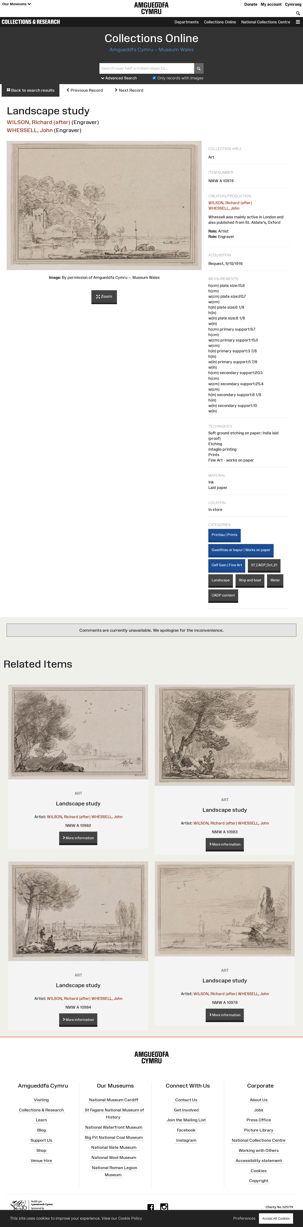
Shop (41, 1150)
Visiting (41, 1099)
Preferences (244, 1218)
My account (271, 4)
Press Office (258, 1120)
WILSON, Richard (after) (38, 122)
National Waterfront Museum (113, 1127)
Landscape (221, 580)
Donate (250, 4)
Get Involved (186, 1109)
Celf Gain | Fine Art (227, 565)
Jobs (258, 1109)
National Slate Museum (113, 1147)
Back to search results (30, 90)
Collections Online (220, 22)
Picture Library (258, 1130)
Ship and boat (250, 580)
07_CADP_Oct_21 (264, 565)
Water (275, 580)
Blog (41, 1130)
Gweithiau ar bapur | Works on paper (241, 550)
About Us (258, 1099)
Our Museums (16, 4)
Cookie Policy (130, 1218)
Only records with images (180, 78)
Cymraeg (293, 4)
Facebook (186, 1130)
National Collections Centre (265, 22)
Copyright (258, 1180)
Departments (186, 22)
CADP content (223, 595)
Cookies (259, 1170)
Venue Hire (41, 1160)
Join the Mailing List (186, 1120)
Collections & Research (31, 21)
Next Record (128, 90)
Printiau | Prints (224, 535)
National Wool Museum (113, 1157)
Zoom (104, 296)
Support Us (41, 1140)
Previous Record (84, 90)
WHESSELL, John (30, 130)
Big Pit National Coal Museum (114, 1137)
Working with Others (259, 1150)
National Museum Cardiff (113, 1099)
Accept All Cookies (276, 1218)
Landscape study (78, 803)
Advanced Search (119, 78)
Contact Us (186, 1099)
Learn (41, 1120)
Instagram (186, 1140)
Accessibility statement (259, 1160)
